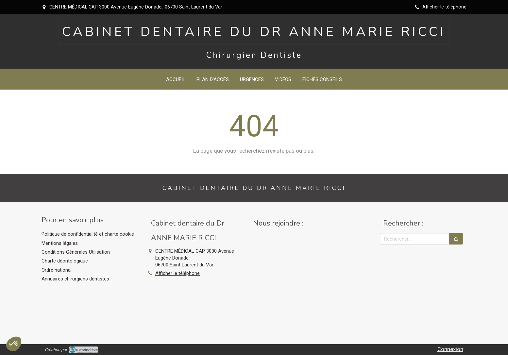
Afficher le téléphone (444, 7)
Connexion (450, 349)
